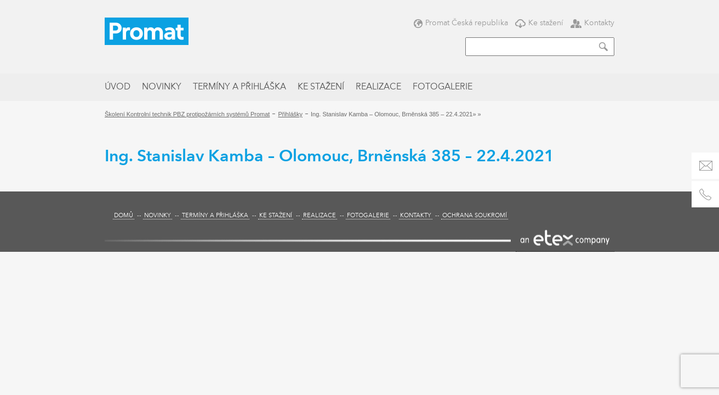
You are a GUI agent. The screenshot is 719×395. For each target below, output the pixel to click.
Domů (123, 216)
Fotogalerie (442, 87)
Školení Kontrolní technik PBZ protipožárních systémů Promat (187, 114)
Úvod (117, 87)
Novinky (161, 87)
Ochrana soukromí (474, 216)
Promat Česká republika (461, 22)
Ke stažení (539, 22)
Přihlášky (290, 114)
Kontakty (592, 22)
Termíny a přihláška (239, 87)
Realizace (378, 87)
